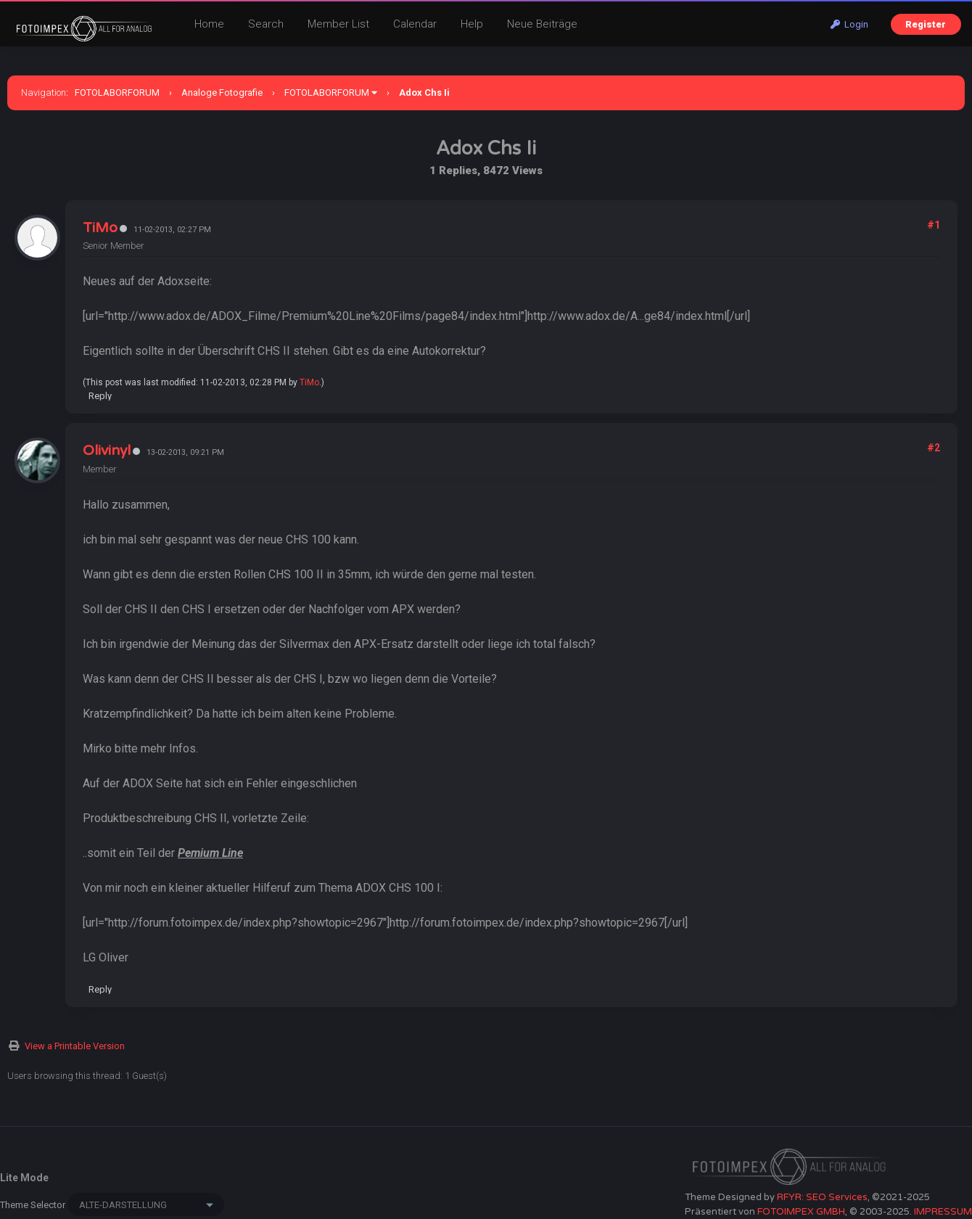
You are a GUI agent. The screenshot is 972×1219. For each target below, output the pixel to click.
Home (209, 23)
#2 (933, 447)
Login (849, 24)
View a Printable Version (75, 1046)
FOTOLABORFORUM (117, 92)
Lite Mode (24, 1177)
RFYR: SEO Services (822, 1197)
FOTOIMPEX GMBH (801, 1212)
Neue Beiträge (542, 23)
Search (266, 23)
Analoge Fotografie (222, 92)
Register (925, 24)
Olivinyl (107, 450)
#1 (933, 225)
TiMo (100, 228)
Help (472, 23)
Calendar (415, 23)
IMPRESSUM (943, 1212)
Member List (338, 23)
